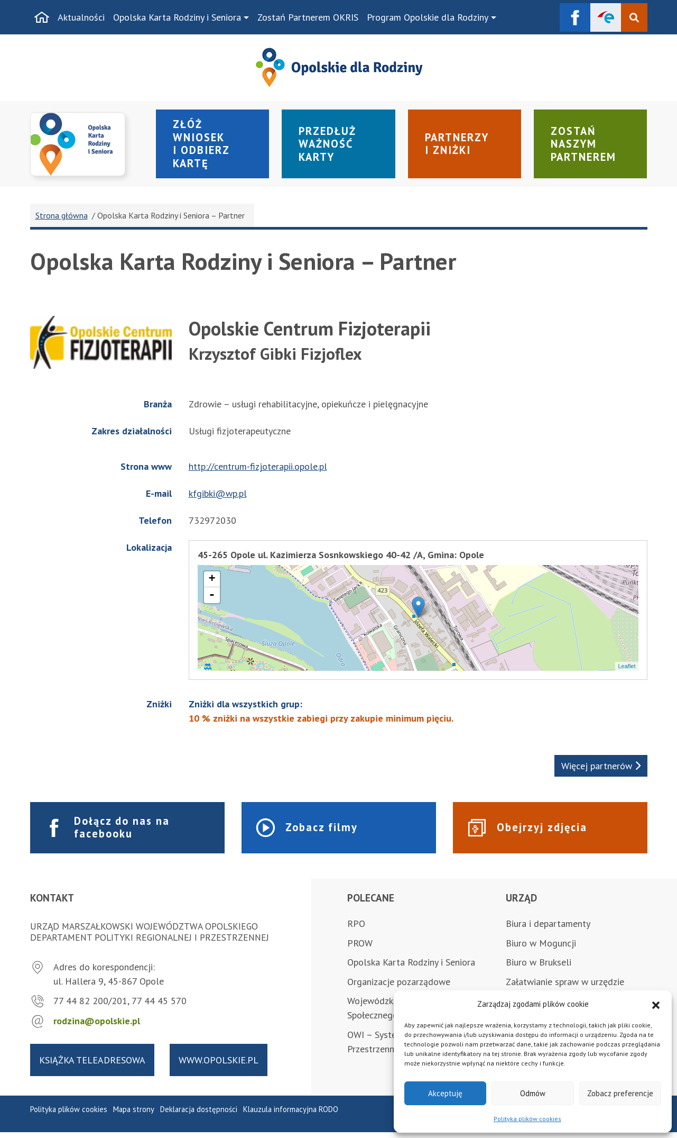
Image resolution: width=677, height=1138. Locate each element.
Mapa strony (133, 1115)
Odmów (532, 1093)
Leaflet (626, 670)
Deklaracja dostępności (198, 1115)
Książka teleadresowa (92, 1066)
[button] (656, 1004)
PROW (360, 949)
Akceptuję (445, 1093)
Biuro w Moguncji (541, 949)
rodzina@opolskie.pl (96, 1027)
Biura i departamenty (548, 929)
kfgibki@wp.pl (218, 497)
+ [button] (211, 583)
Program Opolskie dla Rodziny (427, 17)
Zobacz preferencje (620, 1093)
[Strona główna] (41, 17)
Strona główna (61, 219)
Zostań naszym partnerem (586, 146)
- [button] (212, 599)
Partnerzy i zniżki (459, 146)
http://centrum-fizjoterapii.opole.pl (258, 471)
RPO (356, 929)
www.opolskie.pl (218, 1066)
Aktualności (81, 17)
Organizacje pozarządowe (398, 987)
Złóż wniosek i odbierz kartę (203, 145)
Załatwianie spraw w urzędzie (565, 987)
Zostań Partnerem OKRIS (307, 17)
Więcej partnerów (601, 770)
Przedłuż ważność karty (329, 146)
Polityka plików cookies (527, 1119)
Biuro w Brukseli (538, 968)
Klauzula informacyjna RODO (290, 1115)
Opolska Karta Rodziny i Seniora (177, 17)
